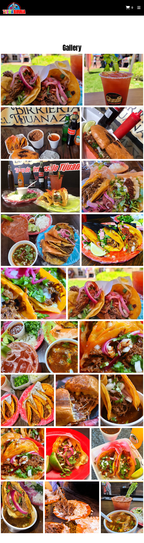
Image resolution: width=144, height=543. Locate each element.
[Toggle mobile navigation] (139, 8)
